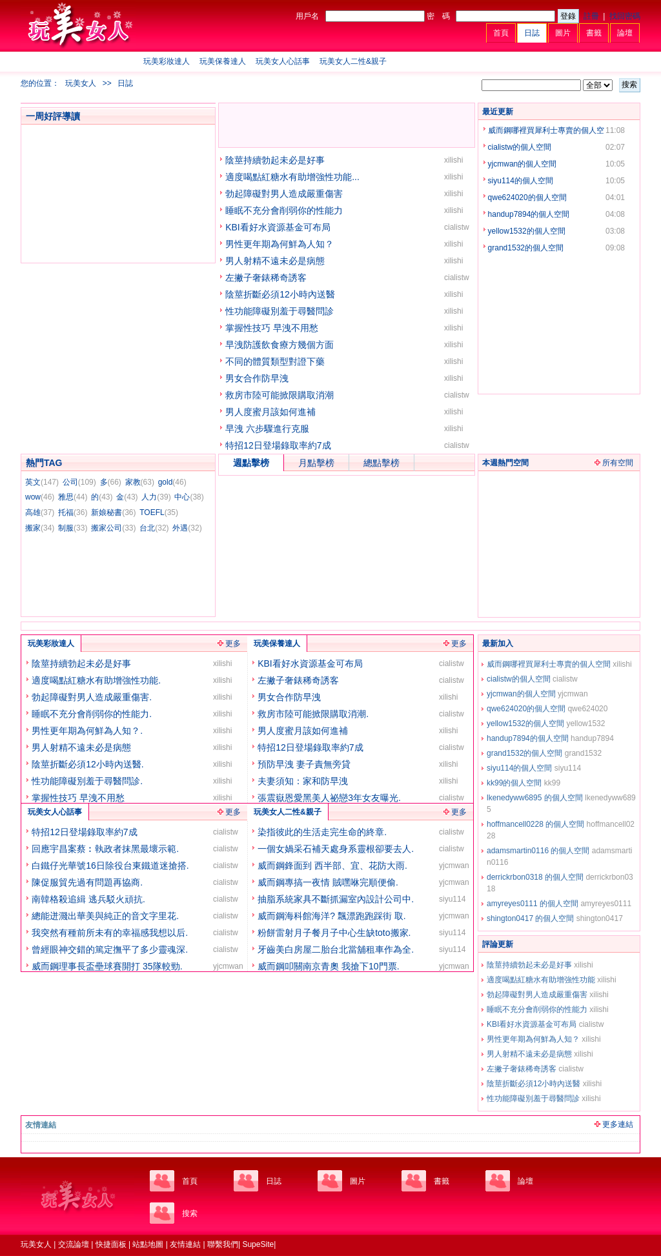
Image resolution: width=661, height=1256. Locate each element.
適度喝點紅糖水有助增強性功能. (96, 680)
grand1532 (583, 753)
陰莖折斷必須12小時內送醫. (87, 764)
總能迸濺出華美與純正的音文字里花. (105, 916)
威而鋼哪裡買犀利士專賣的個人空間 (549, 664)
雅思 (72, 496)
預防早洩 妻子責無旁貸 (304, 764)
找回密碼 (624, 16)
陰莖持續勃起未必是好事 (275, 160)
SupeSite (258, 1244)
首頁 (501, 32)
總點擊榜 (381, 463)
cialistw (456, 227)
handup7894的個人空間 (529, 214)
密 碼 (438, 16)
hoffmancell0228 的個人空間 (535, 824)
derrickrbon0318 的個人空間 (535, 877)
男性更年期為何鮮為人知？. (87, 730)
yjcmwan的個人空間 (522, 163)
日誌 (532, 32)
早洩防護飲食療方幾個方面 (279, 344)
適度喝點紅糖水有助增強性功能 (541, 979)
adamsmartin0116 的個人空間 (538, 850)
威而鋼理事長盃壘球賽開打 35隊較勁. (107, 966)
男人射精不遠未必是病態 (275, 261)
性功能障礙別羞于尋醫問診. (87, 781)
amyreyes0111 (605, 903)
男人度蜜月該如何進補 (270, 412)
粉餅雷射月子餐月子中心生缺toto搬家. (334, 932)
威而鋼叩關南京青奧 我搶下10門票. (328, 966)
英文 (42, 482)
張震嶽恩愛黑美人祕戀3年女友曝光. (329, 798)
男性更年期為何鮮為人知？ (279, 244)
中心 (188, 496)
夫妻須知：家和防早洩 (303, 781)
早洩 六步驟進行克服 (267, 428)
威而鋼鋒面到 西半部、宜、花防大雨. (332, 865)
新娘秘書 (113, 512)
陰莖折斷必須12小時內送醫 (280, 294)
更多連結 (617, 1124)
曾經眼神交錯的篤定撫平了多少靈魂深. (110, 949)
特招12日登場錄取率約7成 (277, 445)
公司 (79, 482)
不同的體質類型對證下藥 (275, 361)
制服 (72, 527)
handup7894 (592, 738)
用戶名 (307, 16)
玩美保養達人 (222, 61)
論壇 (625, 32)
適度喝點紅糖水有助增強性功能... (292, 177)
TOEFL (158, 512)
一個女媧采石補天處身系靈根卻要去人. (336, 849)
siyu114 (567, 768)
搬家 (39, 527)
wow (39, 496)
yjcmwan (573, 693)
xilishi (453, 160)
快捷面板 (111, 1244)
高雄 (39, 512)
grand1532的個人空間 (526, 247)
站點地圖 (147, 1244)
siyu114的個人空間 (520, 180)
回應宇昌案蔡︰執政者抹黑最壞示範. (105, 849)
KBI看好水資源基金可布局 (277, 227)
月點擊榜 (316, 463)
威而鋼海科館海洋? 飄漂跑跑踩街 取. (331, 916)
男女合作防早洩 (257, 378)
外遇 (186, 527)
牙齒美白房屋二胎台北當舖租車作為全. (336, 949)
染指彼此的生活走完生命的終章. (322, 832)
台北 (153, 527)
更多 (233, 643)
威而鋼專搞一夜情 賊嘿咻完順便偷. (328, 882)
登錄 (568, 16)
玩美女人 (80, 83)
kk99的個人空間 (514, 782)
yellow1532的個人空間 (526, 231)
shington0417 (599, 918)
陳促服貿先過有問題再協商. (87, 882)
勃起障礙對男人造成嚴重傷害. (92, 697)
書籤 (594, 32)
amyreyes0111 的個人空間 (532, 903)
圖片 (563, 32)
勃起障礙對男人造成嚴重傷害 (284, 193)
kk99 (552, 782)
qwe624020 (587, 708)
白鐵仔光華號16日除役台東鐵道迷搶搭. (110, 865)
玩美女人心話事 (283, 61)
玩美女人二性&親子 (353, 61)
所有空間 (617, 462)
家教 (139, 482)
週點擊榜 (251, 463)
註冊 (591, 16)
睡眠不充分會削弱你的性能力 (284, 210)
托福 (72, 512)
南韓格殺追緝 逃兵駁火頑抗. (88, 899)
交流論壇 (73, 1244)
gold (172, 482)
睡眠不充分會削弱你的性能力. (92, 714)
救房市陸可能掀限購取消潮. (313, 714)
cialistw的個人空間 (520, 147)
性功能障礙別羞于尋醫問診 (279, 311)
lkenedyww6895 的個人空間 (535, 797)
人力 (155, 496)
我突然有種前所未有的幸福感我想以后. (110, 932)
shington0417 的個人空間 (530, 918)
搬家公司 (113, 527)
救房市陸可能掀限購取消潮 (279, 395)
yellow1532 (585, 723)
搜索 (629, 84)
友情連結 (185, 1244)
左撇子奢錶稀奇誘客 (266, 277)
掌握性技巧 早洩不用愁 (271, 328)
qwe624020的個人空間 (527, 197)
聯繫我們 (222, 1244)
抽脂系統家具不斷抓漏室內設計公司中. (336, 899)
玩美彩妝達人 (166, 61)
